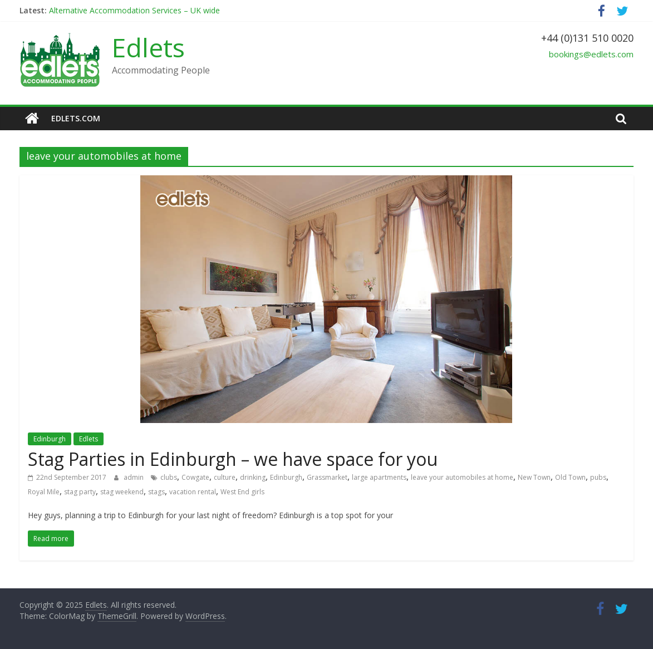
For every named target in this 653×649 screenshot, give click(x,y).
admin (134, 477)
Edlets (148, 47)
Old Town (570, 477)
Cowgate (195, 477)
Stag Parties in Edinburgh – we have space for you (233, 459)
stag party (80, 491)
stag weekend (122, 491)
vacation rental (192, 491)
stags (156, 491)
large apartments (379, 477)
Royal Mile (44, 491)
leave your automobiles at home (462, 477)
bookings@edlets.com (591, 54)
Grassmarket (327, 477)
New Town (534, 477)
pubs (598, 477)
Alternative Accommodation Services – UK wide (134, 10)
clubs (168, 477)
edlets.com (75, 118)
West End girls (242, 491)
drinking (253, 477)
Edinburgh (49, 439)
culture (224, 477)
